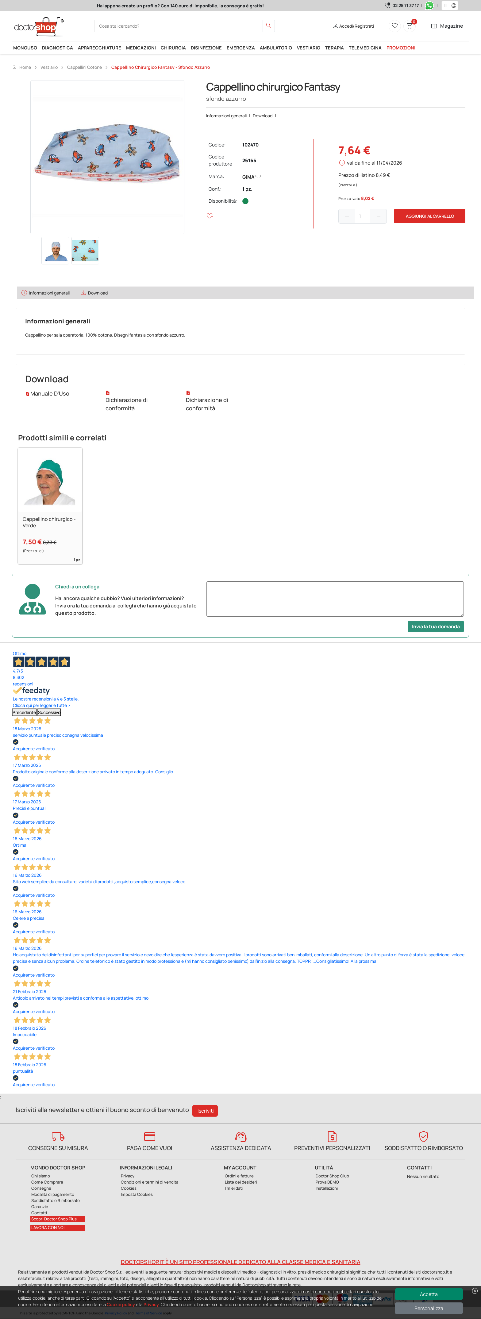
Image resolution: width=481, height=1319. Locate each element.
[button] (455, 5)
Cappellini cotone (84, 67)
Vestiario (308, 48)
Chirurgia (173, 48)
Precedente (24, 712)
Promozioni (401, 48)
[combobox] (446, 5)
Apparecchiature (99, 48)
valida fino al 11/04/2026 (374, 162)
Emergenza (241, 48)
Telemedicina (365, 48)
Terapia (334, 48)
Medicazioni (141, 48)
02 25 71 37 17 (405, 5)
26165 (249, 160)
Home (21, 67)
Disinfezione (206, 48)
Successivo (49, 712)
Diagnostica (57, 48)
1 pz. (247, 189)
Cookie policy (121, 1304)
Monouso (25, 48)
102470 (250, 145)
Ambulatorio (276, 48)
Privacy (151, 1304)
